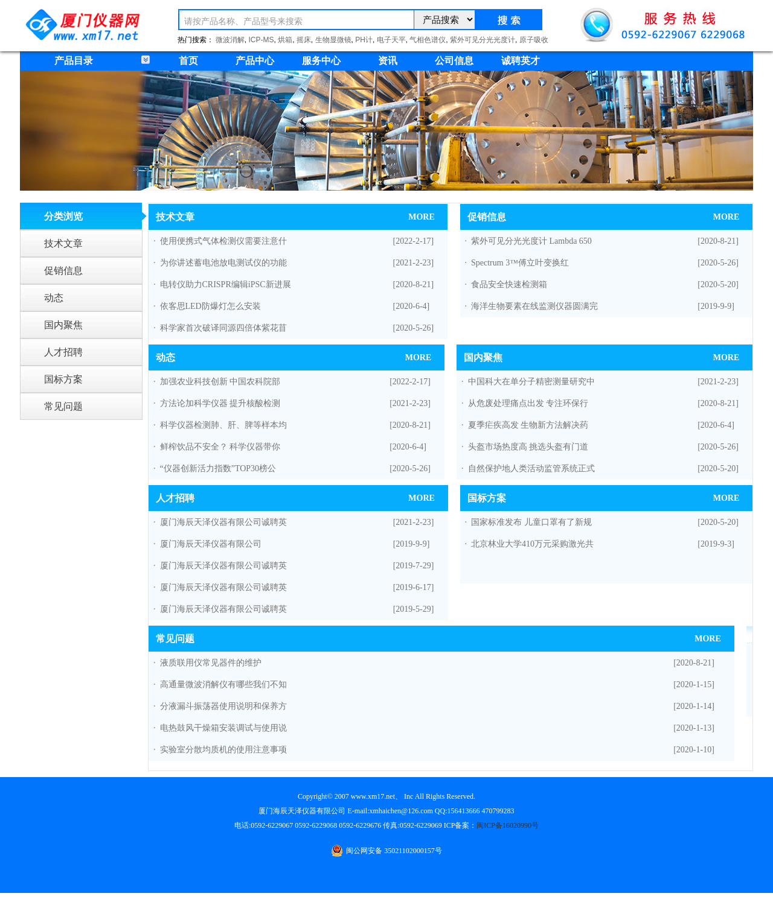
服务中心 (321, 61)
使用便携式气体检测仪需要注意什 (223, 241)
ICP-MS (261, 40)
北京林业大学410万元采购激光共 (532, 543)
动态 (53, 298)
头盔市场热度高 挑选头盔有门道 (528, 446)
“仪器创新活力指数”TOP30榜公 (218, 468)
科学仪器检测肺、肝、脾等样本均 (223, 425)
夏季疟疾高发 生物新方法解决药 (528, 425)
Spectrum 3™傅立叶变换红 (520, 262)
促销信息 (63, 270)
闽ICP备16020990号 (507, 825)
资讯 (387, 61)
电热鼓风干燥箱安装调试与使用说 (223, 727)
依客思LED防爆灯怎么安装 (210, 306)
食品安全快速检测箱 (509, 284)
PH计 (364, 40)
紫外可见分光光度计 (482, 40)
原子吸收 (533, 40)
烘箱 (285, 40)
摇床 (304, 40)
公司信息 (454, 61)
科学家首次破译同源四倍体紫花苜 (223, 327)
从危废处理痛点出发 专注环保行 (528, 403)
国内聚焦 (63, 325)
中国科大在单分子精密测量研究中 (531, 381)
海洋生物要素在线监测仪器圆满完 (534, 306)
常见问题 (63, 406)
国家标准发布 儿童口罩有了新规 (531, 522)
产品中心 (255, 61)
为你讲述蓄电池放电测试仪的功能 (223, 262)
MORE (421, 216)
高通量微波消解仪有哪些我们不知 (223, 684)
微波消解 (230, 40)
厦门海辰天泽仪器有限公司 (210, 543)
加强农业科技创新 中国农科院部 (220, 381)
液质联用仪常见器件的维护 (210, 662)
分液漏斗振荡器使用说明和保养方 (223, 706)
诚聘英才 (520, 61)
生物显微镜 (333, 40)
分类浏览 (63, 216)
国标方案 (63, 379)
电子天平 (391, 40)
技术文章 (63, 243)
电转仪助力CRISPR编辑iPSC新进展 (225, 284)
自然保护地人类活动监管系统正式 (531, 468)
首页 (188, 61)
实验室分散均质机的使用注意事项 (223, 749)
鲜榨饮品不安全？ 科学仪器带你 (220, 446)
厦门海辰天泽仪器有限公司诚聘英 (223, 522)
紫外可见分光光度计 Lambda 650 (531, 241)
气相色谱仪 (427, 40)
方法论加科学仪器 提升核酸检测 (220, 403)
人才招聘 (63, 352)
